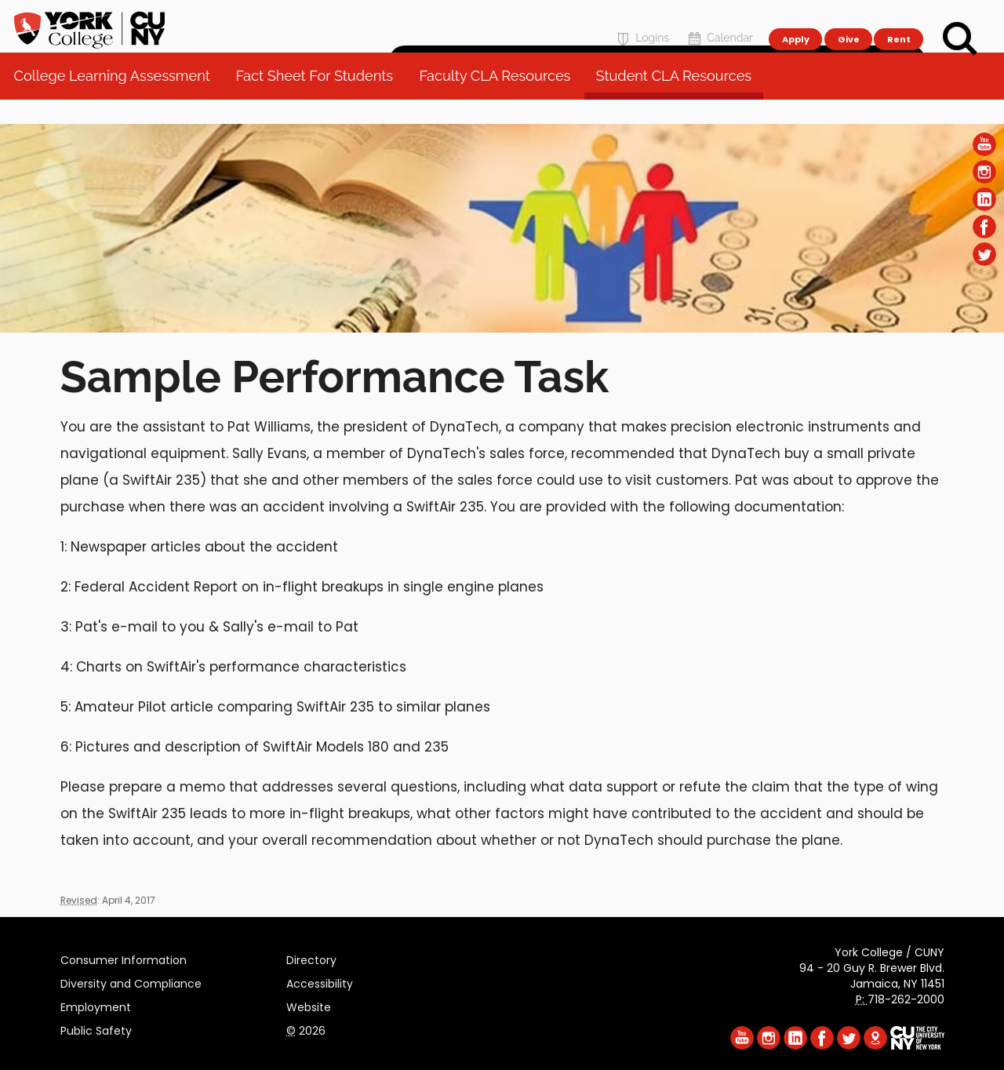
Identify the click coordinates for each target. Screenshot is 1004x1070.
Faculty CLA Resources (500, 101)
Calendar (719, 21)
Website (308, 1004)
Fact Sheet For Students (319, 101)
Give (848, 20)
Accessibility (319, 981)
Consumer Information (123, 957)
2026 (306, 1028)
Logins (641, 21)
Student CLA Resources (679, 101)
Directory (311, 957)
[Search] (960, 39)
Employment (95, 1004)
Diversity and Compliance (131, 981)
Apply (795, 20)
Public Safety (96, 1028)
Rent (899, 20)
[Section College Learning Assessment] (502, 329)
